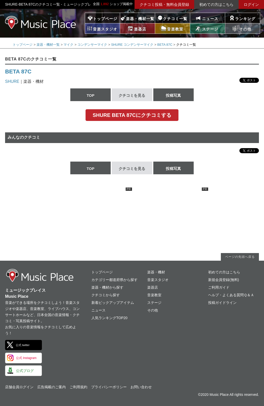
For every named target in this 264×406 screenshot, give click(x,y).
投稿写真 (173, 95)
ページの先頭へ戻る (240, 257)
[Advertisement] (94, 219)
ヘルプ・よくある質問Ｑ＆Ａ (231, 295)
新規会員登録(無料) (223, 280)
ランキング (245, 19)
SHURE (12, 81)
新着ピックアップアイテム (112, 303)
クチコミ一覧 (175, 19)
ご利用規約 (78, 387)
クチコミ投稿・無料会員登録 (164, 4)
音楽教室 (154, 295)
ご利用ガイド (218, 287)
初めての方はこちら (216, 4)
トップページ (105, 19)
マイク (68, 44)
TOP (90, 95)
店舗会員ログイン (19, 387)
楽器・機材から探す (107, 287)
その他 (152, 310)
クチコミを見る (132, 95)
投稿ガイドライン (222, 303)
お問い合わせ (141, 387)
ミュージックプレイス (40, 22)
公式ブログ (25, 371)
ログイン (251, 4)
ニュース (210, 19)
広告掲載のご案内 (51, 387)
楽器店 (152, 287)
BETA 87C (164, 44)
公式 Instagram (26, 358)
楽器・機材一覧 (140, 19)
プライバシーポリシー (109, 387)
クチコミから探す (105, 295)
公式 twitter (22, 345)
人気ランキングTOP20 (109, 318)
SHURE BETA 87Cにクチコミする (132, 115)
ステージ (154, 303)
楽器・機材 (156, 272)
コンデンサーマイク (92, 44)
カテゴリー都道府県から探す (114, 280)
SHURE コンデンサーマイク (132, 44)
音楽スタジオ (158, 280)
